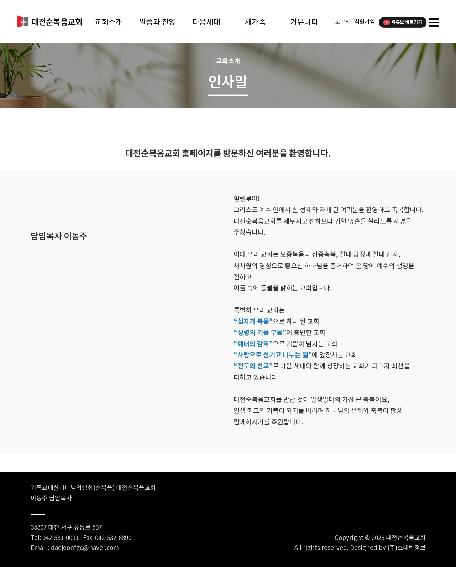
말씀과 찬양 (157, 21)
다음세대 (206, 21)
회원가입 (365, 21)
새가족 (255, 21)
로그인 (343, 21)
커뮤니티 (304, 21)
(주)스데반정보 (406, 547)
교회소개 (108, 21)
